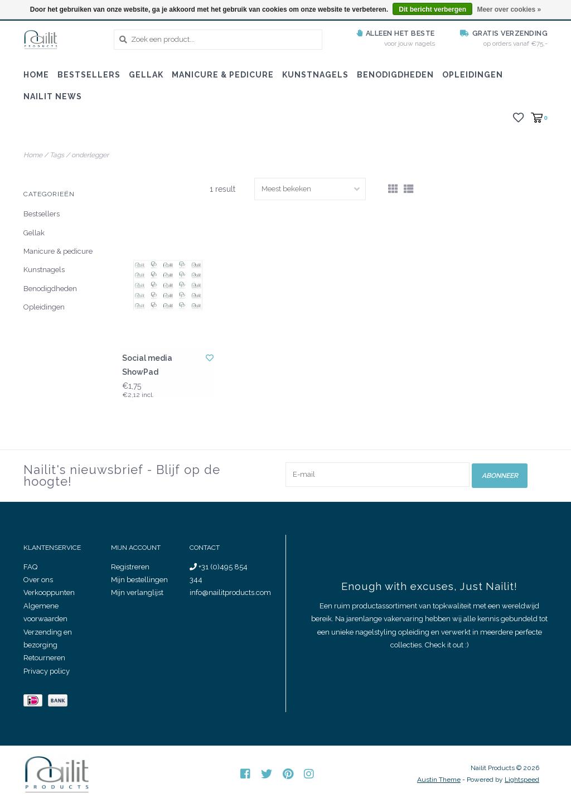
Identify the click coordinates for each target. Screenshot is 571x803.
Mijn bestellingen (139, 579)
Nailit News (52, 96)
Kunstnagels (315, 74)
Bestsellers (88, 74)
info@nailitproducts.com (230, 592)
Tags (57, 155)
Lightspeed (522, 779)
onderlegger (90, 155)
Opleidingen (472, 74)
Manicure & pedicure (223, 74)
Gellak (146, 74)
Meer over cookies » (509, 9)
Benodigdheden (395, 74)
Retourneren (44, 658)
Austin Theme (439, 779)
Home (36, 74)
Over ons (38, 579)
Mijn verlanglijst (137, 592)
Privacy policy (46, 671)
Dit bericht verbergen (432, 9)
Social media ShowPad (147, 365)
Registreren (130, 567)
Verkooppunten (49, 592)
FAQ (30, 567)
